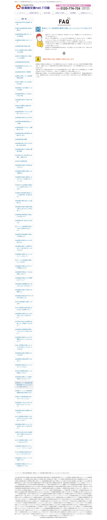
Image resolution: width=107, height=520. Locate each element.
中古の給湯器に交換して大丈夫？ (24, 302)
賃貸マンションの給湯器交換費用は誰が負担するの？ (24, 391)
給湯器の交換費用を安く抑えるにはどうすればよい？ (24, 285)
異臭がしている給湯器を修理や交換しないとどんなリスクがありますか (24, 384)
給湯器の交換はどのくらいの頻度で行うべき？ (24, 465)
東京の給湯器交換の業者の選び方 (24, 29)
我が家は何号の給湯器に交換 (24, 23)
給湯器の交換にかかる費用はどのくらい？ (24, 279)
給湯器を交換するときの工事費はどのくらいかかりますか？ (24, 339)
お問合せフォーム (86, 13)
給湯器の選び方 (34, 13)
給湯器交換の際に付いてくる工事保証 (24, 35)
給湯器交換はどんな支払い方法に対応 (24, 94)
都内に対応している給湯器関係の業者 (24, 77)
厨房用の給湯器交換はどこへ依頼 (24, 122)
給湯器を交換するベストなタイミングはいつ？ (24, 255)
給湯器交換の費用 (22, 139)
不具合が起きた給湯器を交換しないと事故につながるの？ (24, 323)
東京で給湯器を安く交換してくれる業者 (24, 57)
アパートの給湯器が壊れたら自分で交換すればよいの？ (24, 228)
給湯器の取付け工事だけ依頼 (24, 100)
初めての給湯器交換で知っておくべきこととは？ (24, 397)
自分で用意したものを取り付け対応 (24, 83)
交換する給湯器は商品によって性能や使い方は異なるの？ (24, 194)
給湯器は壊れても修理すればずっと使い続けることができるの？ (24, 248)
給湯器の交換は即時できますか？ (24, 360)
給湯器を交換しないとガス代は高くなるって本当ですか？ (24, 426)
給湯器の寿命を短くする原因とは (24, 201)
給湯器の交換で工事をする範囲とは (24, 290)
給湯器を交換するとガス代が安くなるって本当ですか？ (24, 315)
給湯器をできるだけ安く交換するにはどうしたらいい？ (24, 404)
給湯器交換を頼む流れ (23, 62)
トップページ (21, 13)
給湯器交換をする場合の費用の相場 (24, 150)
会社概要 (73, 13)
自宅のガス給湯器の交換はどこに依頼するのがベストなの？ (24, 187)
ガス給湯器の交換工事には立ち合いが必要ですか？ (24, 308)
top (16, 477)
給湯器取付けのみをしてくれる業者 (24, 67)
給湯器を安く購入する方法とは (24, 221)
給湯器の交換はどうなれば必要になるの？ (24, 273)
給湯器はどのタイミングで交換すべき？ (24, 459)
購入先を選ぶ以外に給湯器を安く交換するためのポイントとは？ (24, 434)
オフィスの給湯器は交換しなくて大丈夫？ (24, 261)
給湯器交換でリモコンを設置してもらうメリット (24, 112)
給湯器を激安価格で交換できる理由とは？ (24, 235)
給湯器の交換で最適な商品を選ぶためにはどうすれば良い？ (24, 208)
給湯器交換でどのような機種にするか (24, 128)
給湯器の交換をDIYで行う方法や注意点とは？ (25, 296)
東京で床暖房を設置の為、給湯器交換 (24, 106)
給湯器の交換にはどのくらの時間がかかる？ (24, 267)
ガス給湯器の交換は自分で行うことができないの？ (24, 453)
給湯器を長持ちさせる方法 (24, 117)
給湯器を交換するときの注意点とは (24, 241)
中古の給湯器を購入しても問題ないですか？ (24, 372)
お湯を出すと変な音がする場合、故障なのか (24, 156)
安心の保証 (47, 13)
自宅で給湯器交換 (22, 161)
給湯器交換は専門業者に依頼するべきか (24, 134)
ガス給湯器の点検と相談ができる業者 (24, 51)
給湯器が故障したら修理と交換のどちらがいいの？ (24, 377)
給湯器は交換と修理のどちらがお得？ (24, 354)
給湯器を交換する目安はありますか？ (24, 166)
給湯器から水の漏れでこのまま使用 (24, 88)
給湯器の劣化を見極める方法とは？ (24, 411)
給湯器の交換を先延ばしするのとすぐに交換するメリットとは (24, 179)
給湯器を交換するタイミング (24, 41)
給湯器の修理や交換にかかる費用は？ (24, 172)
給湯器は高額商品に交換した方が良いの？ (24, 215)
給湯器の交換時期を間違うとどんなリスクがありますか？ (24, 331)
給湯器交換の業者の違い (24, 46)
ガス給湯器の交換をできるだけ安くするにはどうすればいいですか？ (24, 418)
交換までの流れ (60, 13)
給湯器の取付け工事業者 (24, 72)
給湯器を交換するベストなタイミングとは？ (24, 366)
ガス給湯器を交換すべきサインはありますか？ (24, 441)
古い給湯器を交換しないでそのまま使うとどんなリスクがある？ (24, 347)
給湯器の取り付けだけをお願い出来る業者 (24, 144)
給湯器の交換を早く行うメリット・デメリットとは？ (24, 447)
